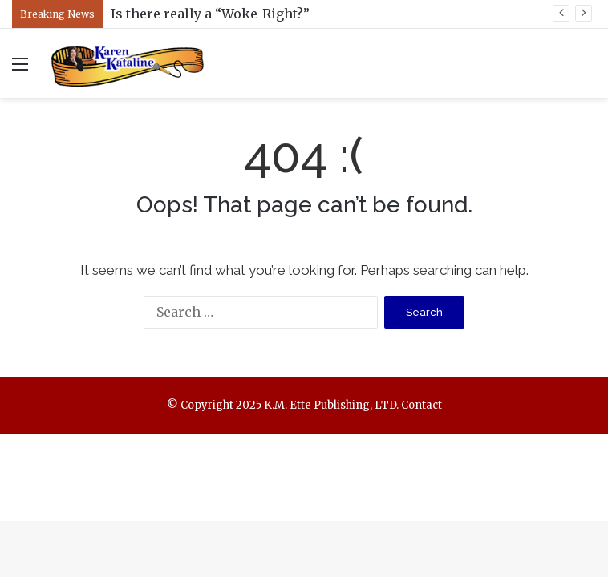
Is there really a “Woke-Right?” (210, 14)
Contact (421, 405)
